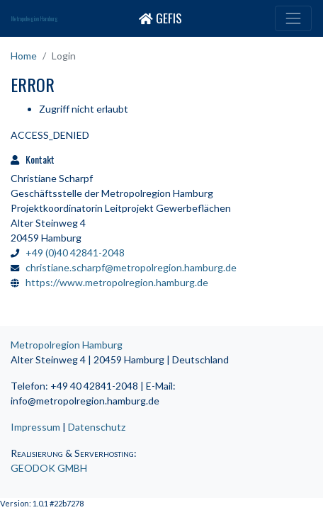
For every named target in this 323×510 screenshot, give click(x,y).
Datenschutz (96, 427)
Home (24, 56)
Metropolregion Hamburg (34, 18)
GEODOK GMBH (49, 468)
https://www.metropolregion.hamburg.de (117, 282)
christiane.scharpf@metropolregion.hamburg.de (131, 267)
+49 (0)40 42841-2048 (75, 252)
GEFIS (160, 17)
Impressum (35, 427)
